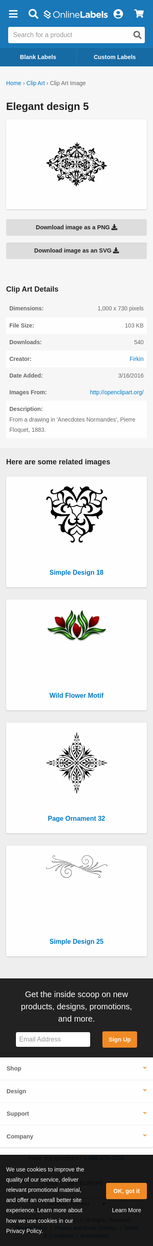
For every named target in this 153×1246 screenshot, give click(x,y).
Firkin (137, 359)
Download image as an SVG (76, 250)
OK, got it (126, 1191)
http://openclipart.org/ (117, 392)
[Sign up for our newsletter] (53, 1039)
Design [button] (16, 1091)
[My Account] (118, 14)
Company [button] (20, 1136)
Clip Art (36, 83)
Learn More (126, 1210)
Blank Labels (38, 57)
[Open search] (137, 35)
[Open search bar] (33, 14)
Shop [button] (14, 1068)
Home (13, 83)
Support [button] (18, 1113)
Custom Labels (115, 57)
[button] (13, 14)
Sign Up (120, 1039)
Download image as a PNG (77, 227)
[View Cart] (139, 14)
